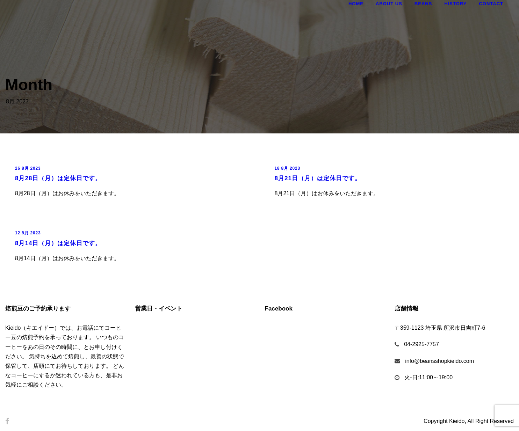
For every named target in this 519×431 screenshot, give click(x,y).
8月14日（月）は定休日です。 (58, 243)
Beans (423, 3)
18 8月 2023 (287, 168)
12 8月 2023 (28, 233)
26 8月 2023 (28, 168)
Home (355, 3)
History (455, 3)
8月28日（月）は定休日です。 (58, 178)
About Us (389, 3)
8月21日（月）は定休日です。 (318, 178)
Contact (491, 3)
